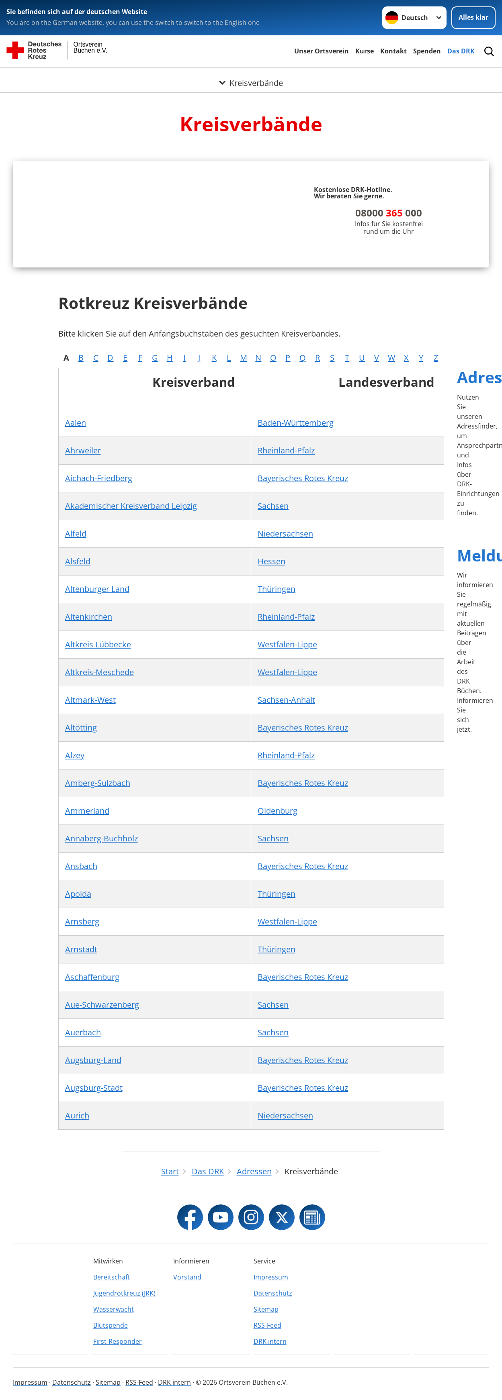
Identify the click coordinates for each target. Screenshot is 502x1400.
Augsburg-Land (93, 1168)
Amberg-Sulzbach (97, 891)
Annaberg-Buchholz (101, 946)
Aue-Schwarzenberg (102, 1113)
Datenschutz (273, 1388)
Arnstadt (81, 1057)
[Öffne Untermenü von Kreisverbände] (251, 77)
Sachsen (273, 614)
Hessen (271, 669)
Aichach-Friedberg (98, 586)
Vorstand (187, 1372)
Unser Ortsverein (321, 51)
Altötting (81, 836)
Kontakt (393, 51)
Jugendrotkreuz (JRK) (124, 1388)
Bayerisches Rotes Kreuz (303, 586)
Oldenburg (277, 919)
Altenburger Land (97, 697)
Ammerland (87, 919)
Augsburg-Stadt (94, 1196)
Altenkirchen (88, 725)
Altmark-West (90, 808)
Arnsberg (82, 1029)
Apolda (78, 1002)
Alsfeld (77, 669)
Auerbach (83, 1140)
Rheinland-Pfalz (286, 558)
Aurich (77, 1223)
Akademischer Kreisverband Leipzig (131, 614)
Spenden (427, 51)
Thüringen (276, 697)
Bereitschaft (111, 1372)
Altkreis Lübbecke (98, 752)
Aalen (75, 531)
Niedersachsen (285, 642)
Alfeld (75, 642)
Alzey (74, 863)
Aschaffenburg (92, 1085)
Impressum (271, 1372)
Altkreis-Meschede (99, 780)
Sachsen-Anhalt (286, 808)
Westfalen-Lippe (287, 752)
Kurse (364, 51)
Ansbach (81, 974)
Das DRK (461, 51)
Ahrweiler (83, 558)
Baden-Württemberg (296, 531)
